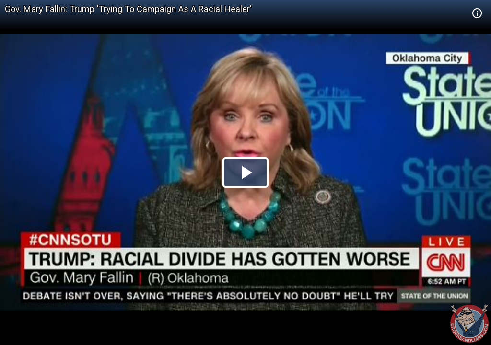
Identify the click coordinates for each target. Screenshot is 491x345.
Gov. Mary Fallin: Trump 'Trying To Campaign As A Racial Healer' (128, 9)
